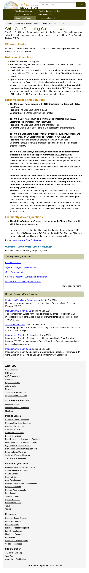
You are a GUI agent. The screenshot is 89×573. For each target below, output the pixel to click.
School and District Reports (16, 541)
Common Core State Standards (18, 423)
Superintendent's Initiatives (16, 396)
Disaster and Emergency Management (21, 483)
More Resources (15, 544)
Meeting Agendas (12, 404)
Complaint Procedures (14, 426)
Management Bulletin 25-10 (18, 349)
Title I (7, 506)
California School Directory (16, 518)
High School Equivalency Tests (18, 446)
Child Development (14, 272)
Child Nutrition (11, 477)
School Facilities (12, 496)
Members (9, 411)
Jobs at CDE (10, 386)
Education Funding (13, 436)
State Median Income (15, 324)
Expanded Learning (13, 487)
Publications (10, 537)
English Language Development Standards (22, 439)
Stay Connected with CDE (16, 392)
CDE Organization (12, 376)
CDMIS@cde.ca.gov (42, 247)
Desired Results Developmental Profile (23, 281)
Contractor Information (58, 23)
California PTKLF (13, 262)
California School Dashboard (17, 420)
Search (80, 4)
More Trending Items (71, 286)
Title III (8, 509)
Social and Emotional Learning (17, 455)
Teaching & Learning (24, 11)
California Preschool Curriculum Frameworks (26, 277)
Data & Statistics (44, 15)
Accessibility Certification (15, 559)
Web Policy (9, 556)
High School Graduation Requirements (21, 449)
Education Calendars (13, 521)
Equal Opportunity (12, 383)
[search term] (57, 4)
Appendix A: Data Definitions (27, 240)
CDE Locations (11, 370)
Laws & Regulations (13, 531)
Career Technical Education (16, 471)
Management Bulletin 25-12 (18, 311)
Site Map (18, 553)
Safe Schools (10, 493)
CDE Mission (10, 373)
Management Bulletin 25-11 (18, 335)
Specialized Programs (25, 18)
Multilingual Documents (14, 534)
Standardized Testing (13, 503)
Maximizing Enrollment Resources (21, 300)
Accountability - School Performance (20, 467)
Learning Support (48, 18)
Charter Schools (12, 474)
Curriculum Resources (14, 433)
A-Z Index (9, 553)
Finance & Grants (23, 15)
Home (9, 23)
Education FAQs (12, 525)
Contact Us (9, 379)
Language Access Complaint (17, 528)
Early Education (40, 23)
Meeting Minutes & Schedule (17, 408)
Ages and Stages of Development (20, 267)
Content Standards (13, 430)
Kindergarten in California (15, 452)
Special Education (12, 500)
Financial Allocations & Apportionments (21, 442)
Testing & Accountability (49, 11)
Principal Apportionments (15, 490)
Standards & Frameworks (15, 458)
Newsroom (9, 389)
